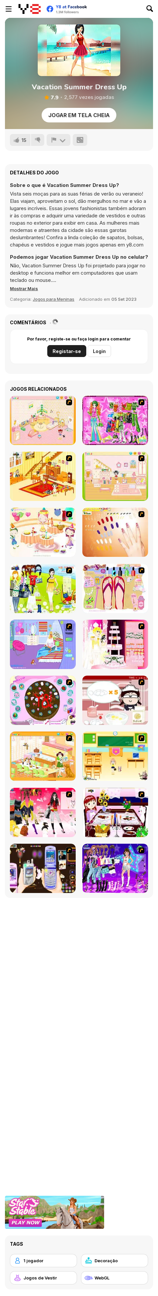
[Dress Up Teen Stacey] (43, 812)
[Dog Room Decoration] (43, 756)
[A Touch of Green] (115, 420)
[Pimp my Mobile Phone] (43, 868)
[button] (24, 288)
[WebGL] (114, 1277)
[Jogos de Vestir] (43, 1277)
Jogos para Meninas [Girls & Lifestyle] (53, 299)
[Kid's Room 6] (115, 476)
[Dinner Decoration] (115, 812)
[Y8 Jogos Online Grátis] (30, 9)
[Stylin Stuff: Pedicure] (115, 588)
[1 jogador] (43, 1260)
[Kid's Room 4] (43, 420)
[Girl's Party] (43, 532)
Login (99, 351)
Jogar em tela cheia (79, 115)
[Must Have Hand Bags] (43, 588)
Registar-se (67, 351)
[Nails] (115, 532)
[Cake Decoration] (43, 700)
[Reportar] (58, 140)
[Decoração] (114, 1260)
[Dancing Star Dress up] (115, 868)
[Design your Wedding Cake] (115, 644)
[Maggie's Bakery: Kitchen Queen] (115, 700)
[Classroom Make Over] (115, 756)
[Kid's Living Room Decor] (43, 476)
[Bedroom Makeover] (43, 644)
